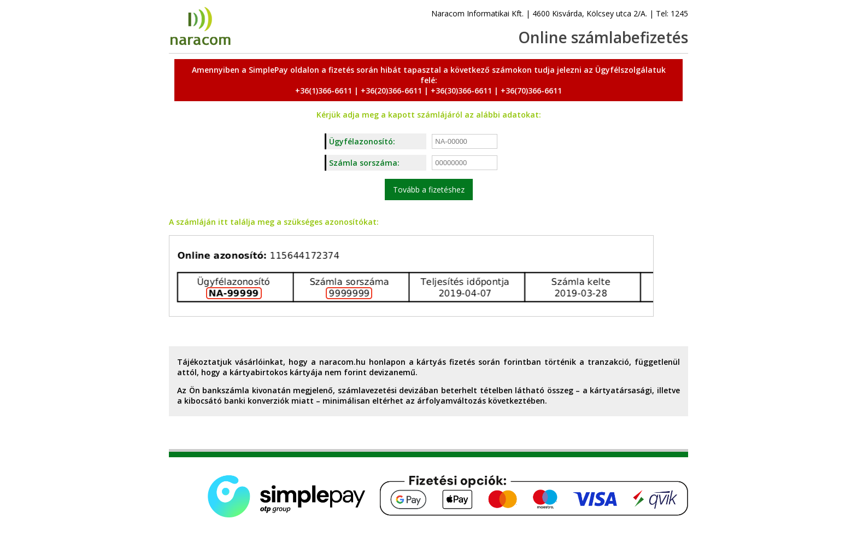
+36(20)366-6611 (391, 90)
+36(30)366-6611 (461, 90)
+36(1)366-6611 (323, 90)
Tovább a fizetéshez (429, 189)
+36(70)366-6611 (531, 90)
